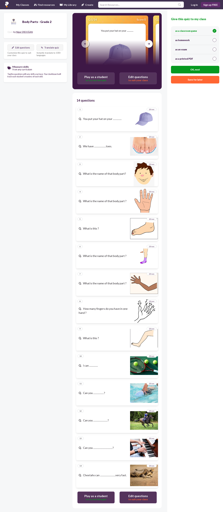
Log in (194, 4)
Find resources (44, 4)
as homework (195, 40)
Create (87, 4)
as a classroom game (195, 31)
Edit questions (21, 47)
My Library (68, 4)
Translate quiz (50, 47)
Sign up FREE (210, 4)
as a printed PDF (195, 59)
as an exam (195, 49)
